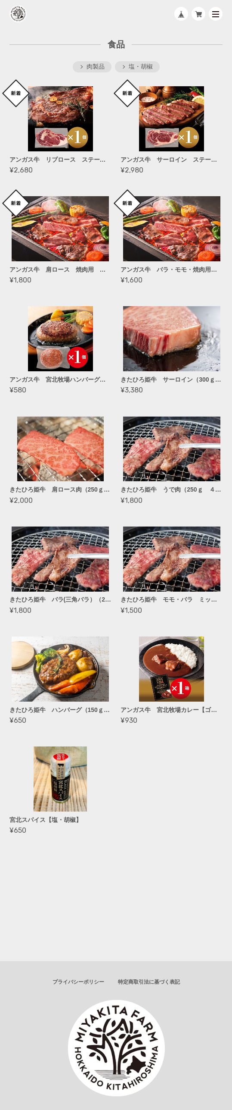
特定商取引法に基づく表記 (149, 982)
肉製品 (96, 66)
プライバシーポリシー (78, 982)
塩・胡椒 (141, 66)
